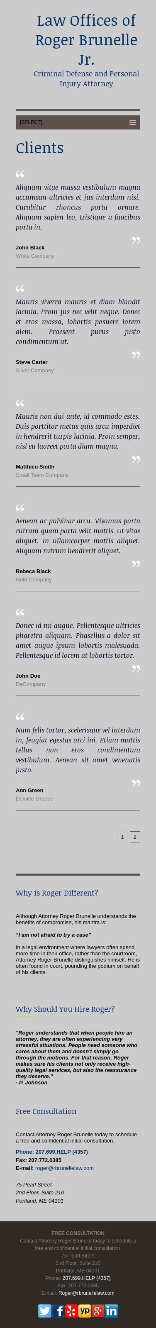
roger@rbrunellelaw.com (64, 1168)
